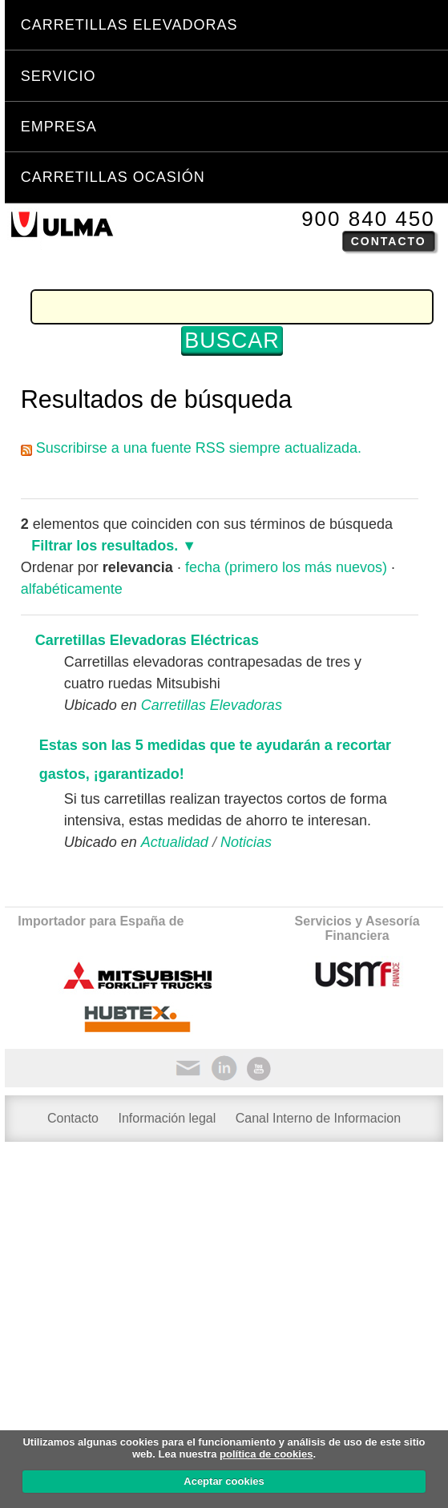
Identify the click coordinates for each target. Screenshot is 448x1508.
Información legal (167, 1118)
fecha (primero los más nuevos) (286, 567)
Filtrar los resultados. (104, 546)
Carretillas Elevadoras (129, 25)
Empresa (59, 127)
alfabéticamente (72, 589)
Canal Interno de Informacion (318, 1118)
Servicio (58, 76)
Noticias (246, 842)
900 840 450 (368, 219)
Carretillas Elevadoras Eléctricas (147, 640)
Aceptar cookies (224, 1481)
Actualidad (174, 842)
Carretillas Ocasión (113, 177)
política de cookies (266, 1454)
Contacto (388, 241)
